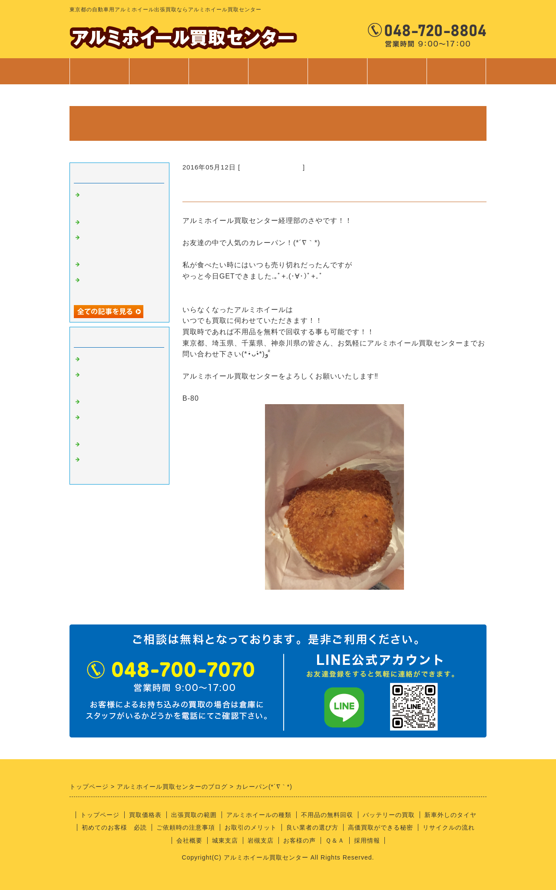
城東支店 (225, 840)
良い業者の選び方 (312, 827)
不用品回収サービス (114, 264)
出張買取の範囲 (194, 814)
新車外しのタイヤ (450, 814)
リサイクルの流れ (449, 827)
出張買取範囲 (218, 71)
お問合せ (456, 75)
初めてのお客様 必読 (114, 827)
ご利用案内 (337, 75)
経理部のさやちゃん (271, 167)
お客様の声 (299, 840)
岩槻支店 (261, 840)
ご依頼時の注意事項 (185, 827)
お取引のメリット (251, 827)
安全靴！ (96, 222)
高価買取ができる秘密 (380, 827)
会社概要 (189, 840)
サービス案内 (278, 75)
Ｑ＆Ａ (334, 840)
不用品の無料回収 (327, 814)
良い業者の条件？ (110, 402)
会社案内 (397, 75)
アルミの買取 (103, 359)
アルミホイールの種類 (258, 814)
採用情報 (367, 840)
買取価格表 (158, 71)
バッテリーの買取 (389, 814)
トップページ (99, 71)
